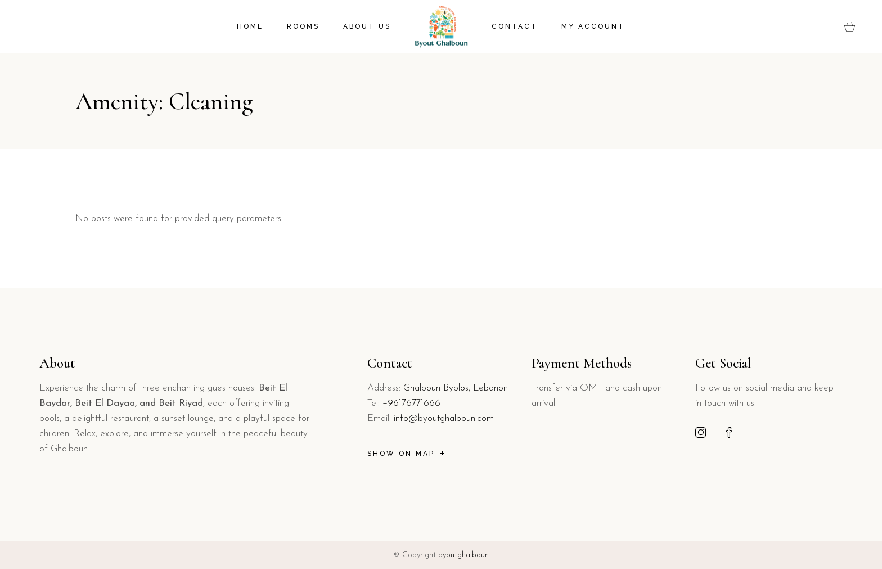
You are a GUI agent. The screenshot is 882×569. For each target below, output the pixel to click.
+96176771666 (411, 403)
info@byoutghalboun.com (444, 418)
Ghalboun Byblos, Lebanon (455, 388)
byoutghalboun (463, 555)
